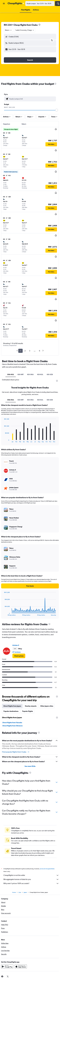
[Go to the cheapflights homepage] (16, 3)
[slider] (56, 110)
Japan (25, 892)
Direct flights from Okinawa (12, 726)
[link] (18, 656)
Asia (19, 892)
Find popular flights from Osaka (15, 752)
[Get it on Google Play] (7, 966)
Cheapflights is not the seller (31, 875)
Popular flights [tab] (27, 711)
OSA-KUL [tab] (10, 374)
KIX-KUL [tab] (40, 374)
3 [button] (29, 351)
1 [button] (20, 351)
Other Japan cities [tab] (46, 706)
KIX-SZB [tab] (50, 374)
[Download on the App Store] (21, 966)
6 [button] (39, 351)
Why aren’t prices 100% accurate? (31, 883)
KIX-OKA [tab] (30, 374)
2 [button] (24, 351)
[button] (3, 3)
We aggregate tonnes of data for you (31, 879)
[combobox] (8, 30)
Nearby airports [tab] (30, 706)
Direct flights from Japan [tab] (12, 706)
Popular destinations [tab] (10, 711)
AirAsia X (15, 645)
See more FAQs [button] (30, 766)
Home (14, 892)
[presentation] (39, 25)
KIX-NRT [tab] (21, 374)
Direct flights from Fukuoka (12, 722)
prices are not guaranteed (47, 869)
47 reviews (16, 652)
